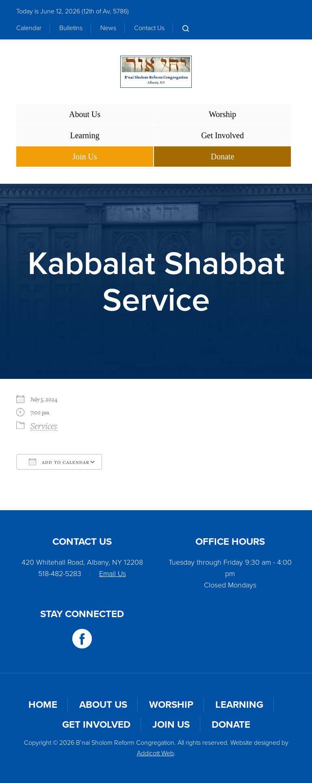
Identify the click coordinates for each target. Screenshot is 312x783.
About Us (84, 114)
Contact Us (149, 28)
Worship (222, 114)
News (108, 28)
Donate (222, 156)
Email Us (112, 573)
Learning (84, 135)
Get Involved (222, 135)
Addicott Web (155, 753)
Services (43, 425)
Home (42, 704)
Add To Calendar (59, 461)
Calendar (28, 28)
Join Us (84, 156)
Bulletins (70, 28)
